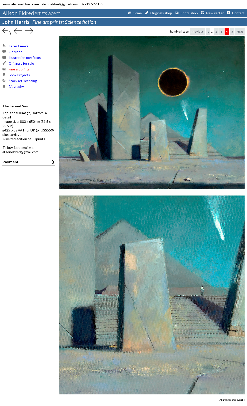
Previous (198, 31)
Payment (10, 161)
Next (240, 31)
